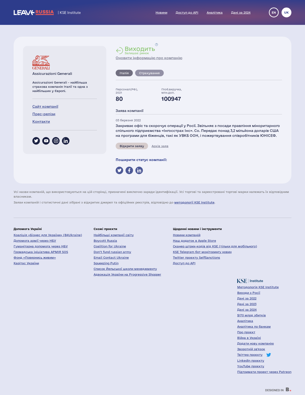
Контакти (41, 121)
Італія (124, 73)
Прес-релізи (43, 114)
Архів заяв (160, 146)
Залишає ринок (140, 50)
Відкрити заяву (132, 146)
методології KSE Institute (194, 202)
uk (286, 12)
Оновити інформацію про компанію (149, 58)
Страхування (149, 73)
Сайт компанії (45, 106)
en (274, 12)
